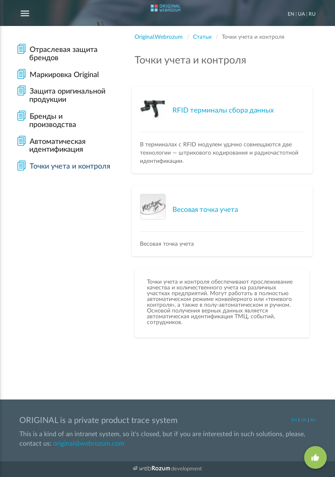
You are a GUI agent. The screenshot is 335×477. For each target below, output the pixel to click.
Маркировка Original (57, 75)
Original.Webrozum (159, 37)
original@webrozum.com (88, 443)
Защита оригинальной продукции (60, 95)
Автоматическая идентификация (51, 146)
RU (312, 14)
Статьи (202, 37)
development (167, 468)
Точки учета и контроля (63, 166)
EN (291, 14)
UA (301, 14)
